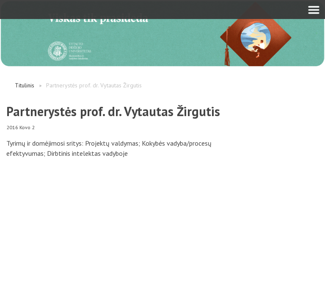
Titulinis (24, 85)
